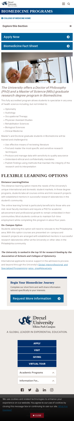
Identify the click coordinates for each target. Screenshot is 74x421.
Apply (37, 343)
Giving (37, 357)
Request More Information (32, 298)
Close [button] (38, 415)
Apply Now (12, 37)
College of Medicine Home (17, 18)
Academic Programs (31, 372)
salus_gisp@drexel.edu (40, 268)
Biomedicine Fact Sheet (21, 46)
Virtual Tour (37, 363)
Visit (37, 350)
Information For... (29, 380)
